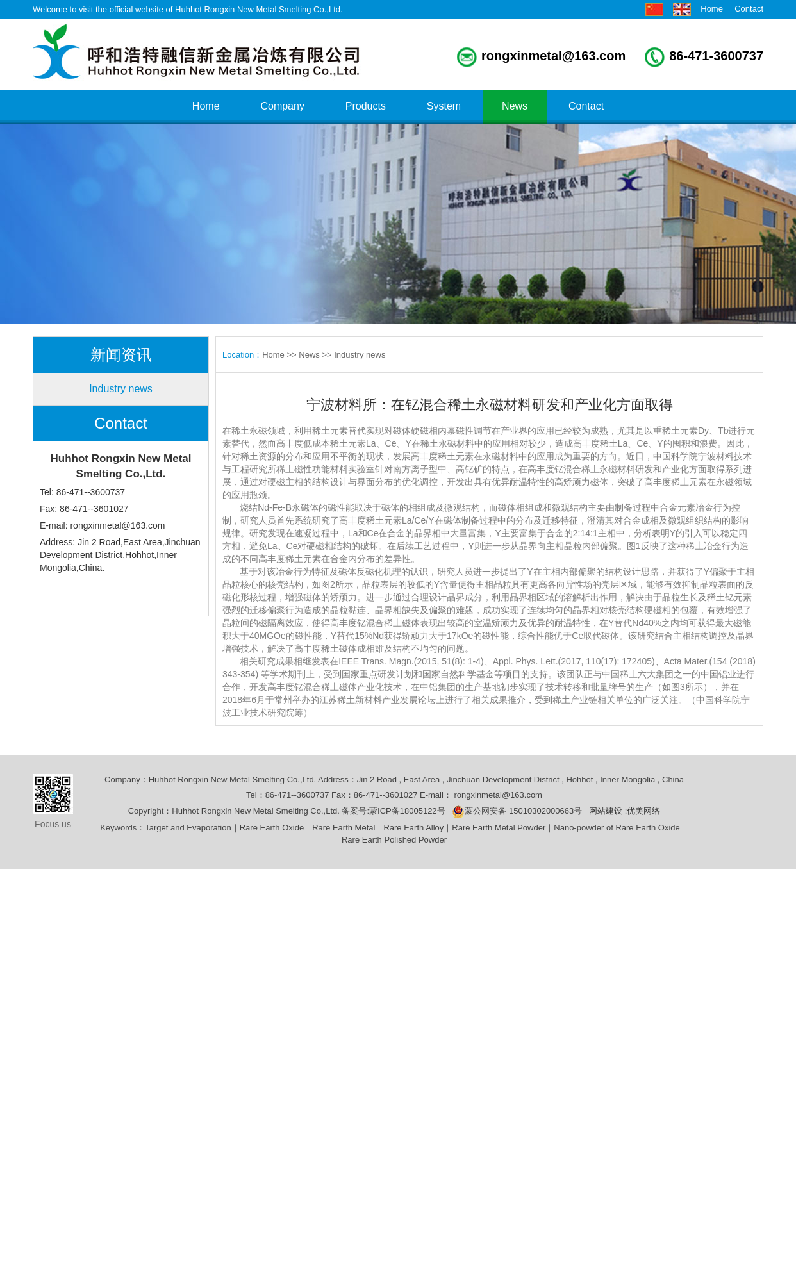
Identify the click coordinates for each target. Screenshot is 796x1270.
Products (365, 106)
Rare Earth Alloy (413, 827)
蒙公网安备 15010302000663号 (517, 811)
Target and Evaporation (188, 827)
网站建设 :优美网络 (624, 811)
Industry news (121, 388)
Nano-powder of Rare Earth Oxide (617, 827)
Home (712, 8)
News (514, 106)
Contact (748, 8)
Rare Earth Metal (343, 827)
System (444, 106)
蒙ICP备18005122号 (410, 811)
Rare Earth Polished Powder (394, 840)
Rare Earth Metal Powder (498, 827)
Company (282, 106)
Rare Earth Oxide (272, 827)
